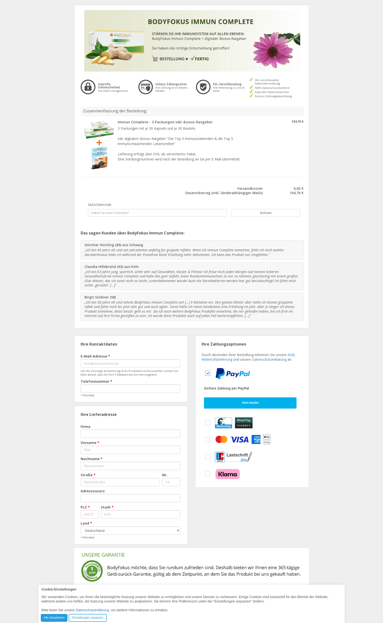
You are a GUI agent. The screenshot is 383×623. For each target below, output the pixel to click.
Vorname (90, 442)
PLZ (85, 507)
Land (86, 523)
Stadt (107, 507)
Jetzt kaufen (250, 402)
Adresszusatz (93, 491)
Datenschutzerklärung (269, 359)
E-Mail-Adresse (95, 356)
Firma (85, 426)
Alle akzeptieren (54, 617)
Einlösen (263, 213)
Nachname (92, 458)
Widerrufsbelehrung (217, 359)
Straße (88, 475)
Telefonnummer (96, 381)
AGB (291, 354)
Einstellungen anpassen (87, 617)
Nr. (164, 475)
